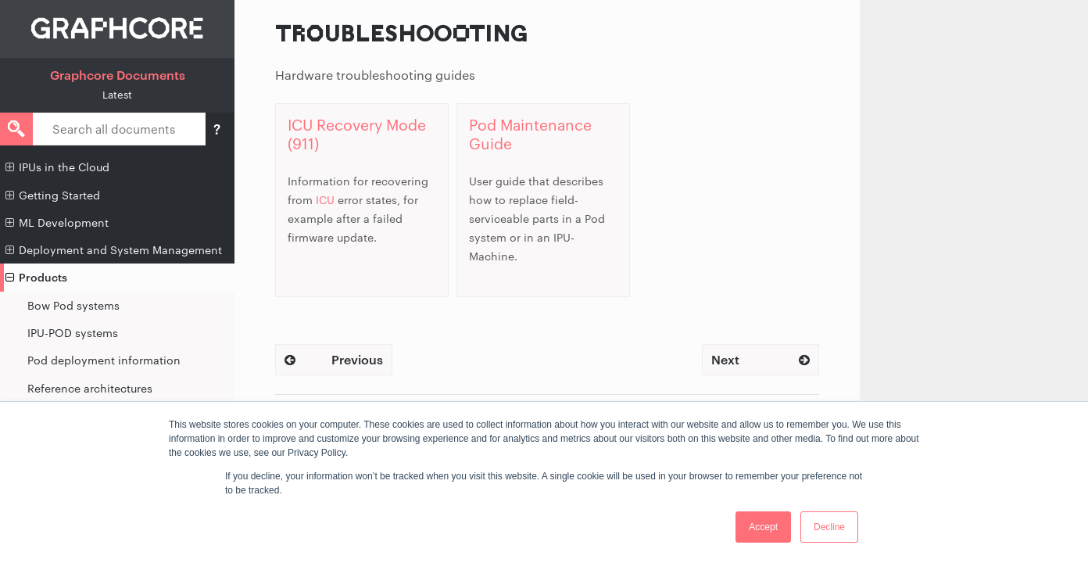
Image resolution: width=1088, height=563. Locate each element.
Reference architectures (89, 388)
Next (760, 359)
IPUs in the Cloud (57, 167)
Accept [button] (763, 527)
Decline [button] (829, 527)
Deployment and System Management (113, 250)
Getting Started (52, 195)
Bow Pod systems (73, 305)
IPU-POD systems (72, 332)
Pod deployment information (104, 360)
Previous (334, 359)
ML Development (57, 223)
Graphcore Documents (117, 74)
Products (36, 278)
